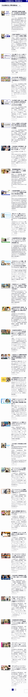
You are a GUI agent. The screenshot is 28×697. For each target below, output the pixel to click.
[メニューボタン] (1, 1)
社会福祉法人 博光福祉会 (14, 1)
